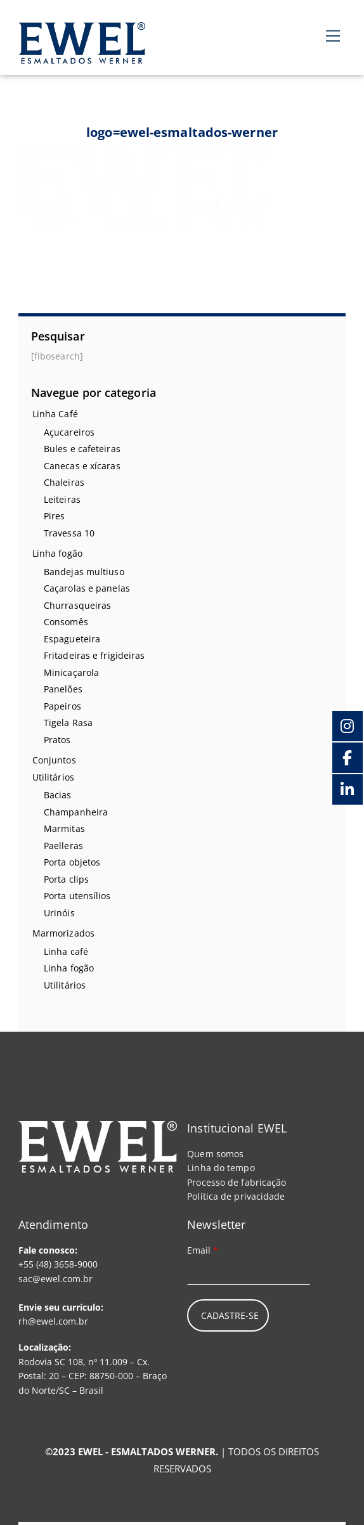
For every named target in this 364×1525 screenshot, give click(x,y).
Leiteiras (62, 499)
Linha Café (55, 414)
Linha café (66, 951)
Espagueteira (72, 639)
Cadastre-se (230, 1315)
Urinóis (59, 913)
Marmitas (64, 828)
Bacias (58, 795)
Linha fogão (57, 553)
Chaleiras (64, 482)
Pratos (57, 740)
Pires (54, 516)
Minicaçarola (71, 672)
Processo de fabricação (236, 1182)
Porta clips (66, 879)
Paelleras (63, 846)
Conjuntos (54, 760)
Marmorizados (63, 933)
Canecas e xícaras (82, 466)
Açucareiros (69, 432)
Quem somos (215, 1154)
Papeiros (62, 706)
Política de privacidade (236, 1196)
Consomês (66, 622)
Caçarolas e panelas (87, 588)
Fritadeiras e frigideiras (94, 655)
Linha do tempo (220, 1168)
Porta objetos (72, 862)
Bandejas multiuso (84, 572)
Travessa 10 (69, 533)
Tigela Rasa (68, 723)
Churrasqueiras (77, 605)
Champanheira (76, 812)
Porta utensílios (77, 896)
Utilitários (53, 777)
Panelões (63, 689)
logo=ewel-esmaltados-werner (182, 132)
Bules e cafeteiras (82, 449)
